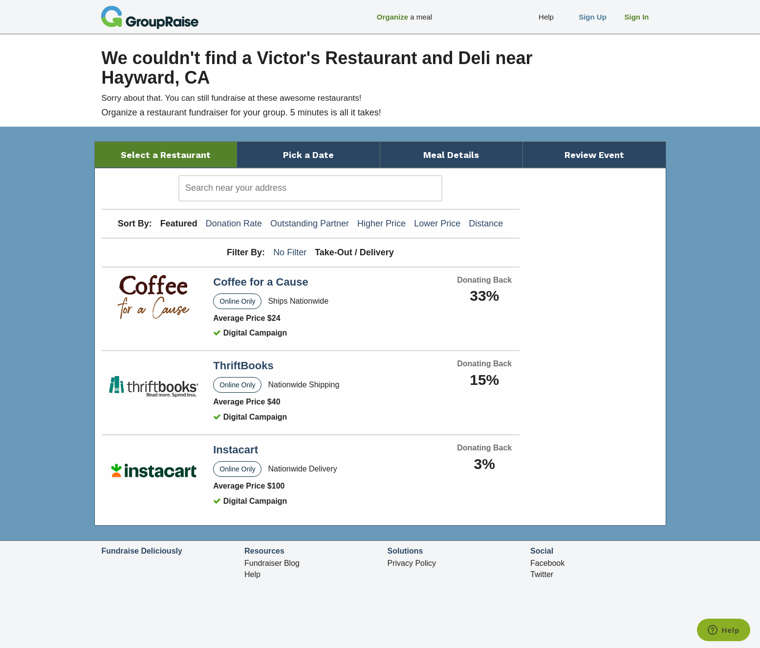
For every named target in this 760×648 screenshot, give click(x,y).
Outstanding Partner (309, 223)
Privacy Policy (412, 563)
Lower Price (437, 223)
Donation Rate (234, 223)
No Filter (289, 252)
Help (252, 574)
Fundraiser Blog (272, 563)
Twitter (541, 574)
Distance (486, 223)
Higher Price (381, 223)
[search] (310, 188)
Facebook (547, 563)
